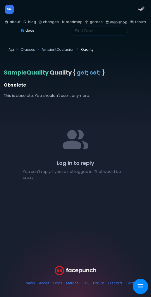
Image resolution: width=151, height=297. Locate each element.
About (44, 283)
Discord (115, 283)
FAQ (86, 283)
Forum (98, 283)
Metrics (72, 283)
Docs (57, 283)
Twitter (131, 283)
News (30, 283)
